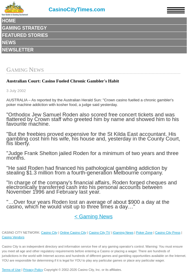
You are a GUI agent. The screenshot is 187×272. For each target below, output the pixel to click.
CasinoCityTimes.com (77, 9)
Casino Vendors (13, 237)
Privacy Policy (33, 269)
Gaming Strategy (24, 28)
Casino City (49, 232)
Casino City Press (167, 232)
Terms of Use (11, 269)
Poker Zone (144, 232)
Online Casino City (73, 232)
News (9, 42)
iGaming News (123, 232)
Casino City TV (99, 232)
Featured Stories (25, 35)
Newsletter (18, 49)
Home (9, 20)
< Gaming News (93, 216)
